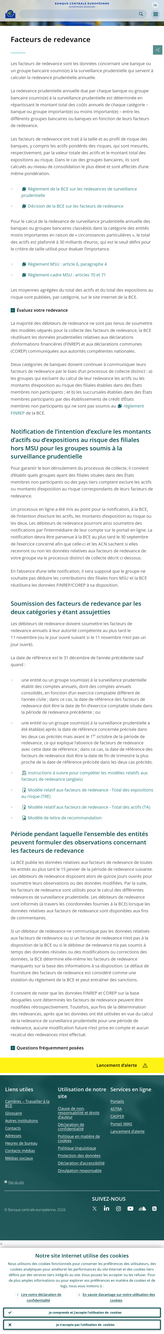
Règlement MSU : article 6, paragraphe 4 (67, 264)
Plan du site (16, 1182)
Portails (117, 1101)
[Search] (80, 14)
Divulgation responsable (80, 1170)
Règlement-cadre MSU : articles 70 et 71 (67, 275)
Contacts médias (20, 1150)
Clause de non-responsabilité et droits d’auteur (79, 1113)
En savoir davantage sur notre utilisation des (119, 1297)
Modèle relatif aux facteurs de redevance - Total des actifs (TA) (89, 807)
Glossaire (13, 1113)
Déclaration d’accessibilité (81, 1163)
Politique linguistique (77, 1148)
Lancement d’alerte (127, 1131)
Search (141, 14)
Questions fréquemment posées (50, 1048)
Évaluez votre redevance (42, 310)
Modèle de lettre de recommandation (65, 818)
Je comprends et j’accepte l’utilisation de (85, 1312)
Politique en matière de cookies (79, 1138)
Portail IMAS (121, 1123)
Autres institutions (21, 1120)
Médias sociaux (19, 1158)
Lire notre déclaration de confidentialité (41, 1297)
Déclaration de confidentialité (71, 1126)
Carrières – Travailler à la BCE (27, 1103)
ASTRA (116, 1108)
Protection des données (79, 1155)
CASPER (117, 1116)
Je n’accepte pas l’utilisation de (85, 1324)
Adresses (13, 1135)
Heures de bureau (21, 1143)
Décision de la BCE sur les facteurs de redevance (75, 206)
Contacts (13, 1128)
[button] (155, 5)
